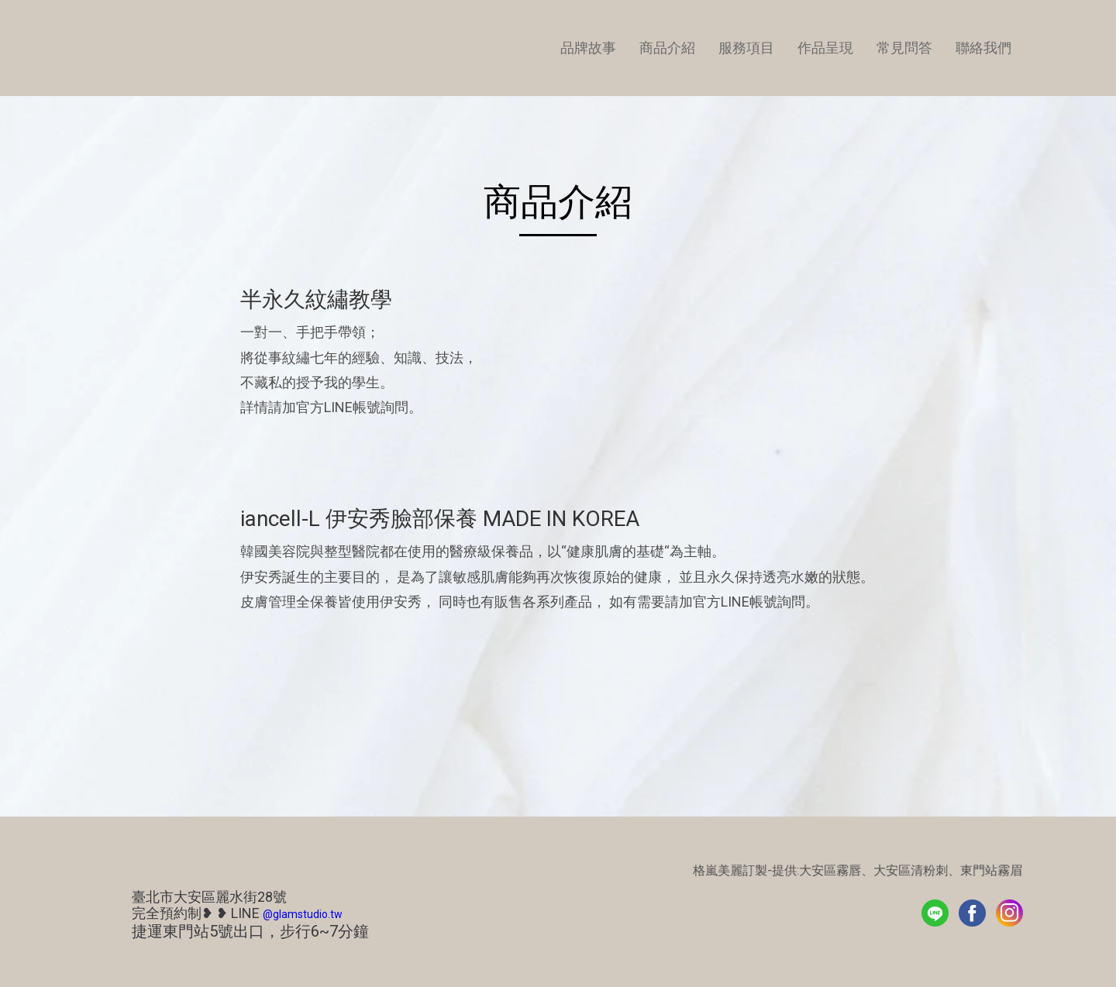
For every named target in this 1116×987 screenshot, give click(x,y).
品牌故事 (588, 48)
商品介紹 (667, 48)
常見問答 (904, 48)
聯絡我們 (983, 48)
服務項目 (746, 48)
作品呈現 (825, 48)
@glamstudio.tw (303, 914)
